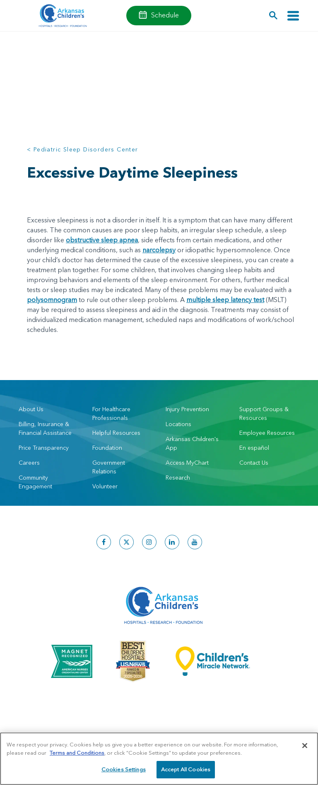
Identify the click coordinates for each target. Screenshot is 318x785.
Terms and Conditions (77, 752)
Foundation (107, 447)
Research (178, 477)
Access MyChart (187, 462)
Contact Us (253, 462)
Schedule (165, 15)
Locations (178, 424)
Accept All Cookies (185, 769)
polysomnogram (52, 299)
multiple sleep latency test (225, 299)
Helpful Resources (116, 432)
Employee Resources (267, 432)
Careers (29, 462)
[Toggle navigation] (293, 15)
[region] (159, 758)
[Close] (305, 745)
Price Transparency (44, 447)
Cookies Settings (123, 769)
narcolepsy (159, 250)
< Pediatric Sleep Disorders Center (82, 149)
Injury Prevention (187, 409)
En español (254, 447)
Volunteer (105, 486)
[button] (273, 15)
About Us (31, 409)
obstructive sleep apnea (102, 240)
